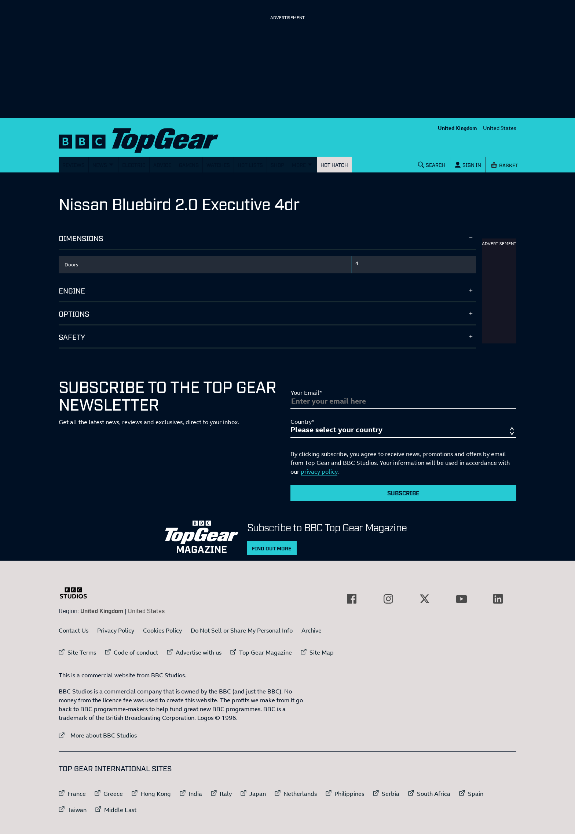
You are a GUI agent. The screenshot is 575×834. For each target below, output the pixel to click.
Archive (311, 630)
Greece (113, 793)
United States (499, 127)
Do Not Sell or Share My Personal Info (242, 630)
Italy (226, 793)
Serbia (390, 793)
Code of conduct (136, 652)
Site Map (322, 652)
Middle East (120, 809)
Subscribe (403, 492)
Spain (475, 793)
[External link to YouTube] (461, 599)
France (76, 793)
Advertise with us (198, 652)
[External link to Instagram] (388, 599)
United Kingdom (457, 127)
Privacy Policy (115, 630)
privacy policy (319, 471)
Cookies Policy (162, 630)
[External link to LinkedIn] (498, 599)
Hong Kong (155, 793)
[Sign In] (468, 164)
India (195, 793)
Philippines (349, 793)
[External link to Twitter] (424, 599)
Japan (257, 793)
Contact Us (73, 630)
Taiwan (77, 809)
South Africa (433, 793)
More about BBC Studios (98, 735)
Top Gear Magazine (265, 652)
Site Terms (81, 652)
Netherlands (300, 793)
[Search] (432, 164)
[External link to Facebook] (351, 599)
